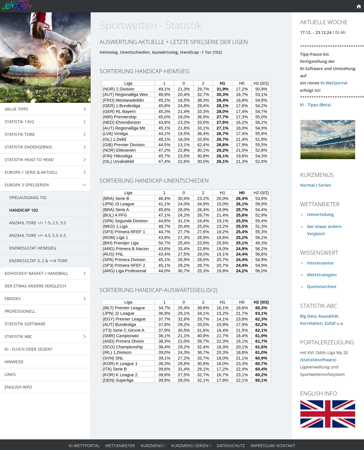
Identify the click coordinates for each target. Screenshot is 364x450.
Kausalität (328, 316)
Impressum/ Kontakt (273, 445)
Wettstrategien (322, 274)
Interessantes (320, 263)
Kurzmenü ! (153, 445)
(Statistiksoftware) (318, 359)
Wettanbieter (120, 445)
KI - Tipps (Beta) (315, 104)
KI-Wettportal (334, 83)
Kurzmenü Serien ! (191, 445)
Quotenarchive (321, 286)
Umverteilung (320, 214)
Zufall (330, 323)
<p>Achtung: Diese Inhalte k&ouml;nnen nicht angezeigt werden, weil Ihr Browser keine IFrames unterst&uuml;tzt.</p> (191, 121)
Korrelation (311, 323)
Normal (307, 185)
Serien (325, 185)
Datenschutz (231, 445)
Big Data (308, 316)
